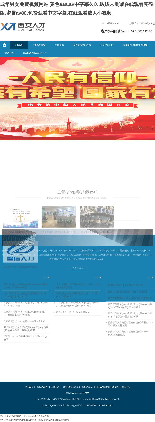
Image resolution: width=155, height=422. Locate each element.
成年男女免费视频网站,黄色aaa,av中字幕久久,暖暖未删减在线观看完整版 (34, 420)
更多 (45, 233)
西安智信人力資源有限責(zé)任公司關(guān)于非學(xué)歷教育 (130, 280)
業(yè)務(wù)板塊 (70, 387)
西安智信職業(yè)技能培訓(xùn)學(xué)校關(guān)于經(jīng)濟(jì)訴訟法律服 (130, 262)
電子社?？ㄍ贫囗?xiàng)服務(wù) (73, 268)
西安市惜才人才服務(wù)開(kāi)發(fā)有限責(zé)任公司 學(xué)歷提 (26, 242)
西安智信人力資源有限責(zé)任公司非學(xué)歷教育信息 (128, 289)
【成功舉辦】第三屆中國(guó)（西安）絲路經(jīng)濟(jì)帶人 (78, 242)
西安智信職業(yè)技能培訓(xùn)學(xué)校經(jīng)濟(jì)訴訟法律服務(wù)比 (130, 271)
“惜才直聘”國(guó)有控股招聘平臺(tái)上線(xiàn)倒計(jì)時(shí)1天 (25, 251)
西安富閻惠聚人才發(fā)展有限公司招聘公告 (130, 254)
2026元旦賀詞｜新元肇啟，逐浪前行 (126, 241)
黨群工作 (126, 387)
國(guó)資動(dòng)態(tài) (107, 387)
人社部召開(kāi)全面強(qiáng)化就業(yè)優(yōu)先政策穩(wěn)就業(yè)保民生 (77, 260)
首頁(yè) (29, 387)
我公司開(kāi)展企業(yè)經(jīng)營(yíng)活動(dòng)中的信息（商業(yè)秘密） (26, 285)
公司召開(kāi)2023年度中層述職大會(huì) (24, 277)
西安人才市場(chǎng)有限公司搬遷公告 (128, 247)
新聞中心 (55, 387)
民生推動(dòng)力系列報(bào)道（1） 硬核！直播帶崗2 (76, 251)
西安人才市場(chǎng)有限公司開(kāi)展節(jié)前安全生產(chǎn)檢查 (24, 269)
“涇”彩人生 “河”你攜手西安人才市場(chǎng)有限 (25, 294)
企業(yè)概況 (42, 387)
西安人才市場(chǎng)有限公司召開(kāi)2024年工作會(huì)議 (26, 260)
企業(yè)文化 (87, 387)
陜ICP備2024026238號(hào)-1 (99, 405)
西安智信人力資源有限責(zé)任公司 (20, 315)
